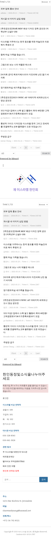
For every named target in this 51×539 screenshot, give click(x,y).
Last (38, 147)
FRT (33, 534)
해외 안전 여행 (9, 466)
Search (46, 153)
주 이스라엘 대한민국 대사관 (15, 452)
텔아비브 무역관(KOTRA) (13, 461)
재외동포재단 (8, 457)
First (14, 147)
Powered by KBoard (9, 159)
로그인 (5, 398)
